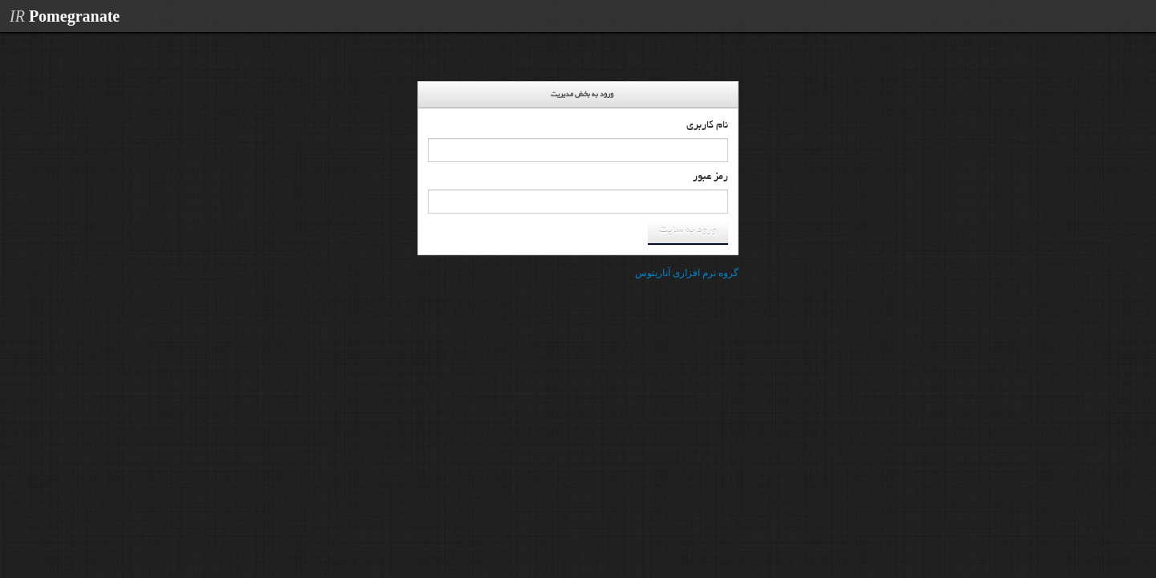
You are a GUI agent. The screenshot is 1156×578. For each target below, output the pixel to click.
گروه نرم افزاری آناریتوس (687, 273)
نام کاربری (707, 126)
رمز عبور (710, 177)
